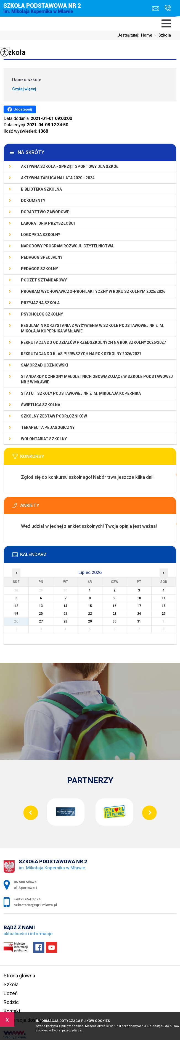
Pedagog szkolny (39, 269)
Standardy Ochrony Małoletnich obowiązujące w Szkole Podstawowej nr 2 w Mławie (97, 379)
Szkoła (161, 35)
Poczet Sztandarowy (44, 280)
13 (41, 606)
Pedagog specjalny (41, 257)
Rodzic (11, 1002)
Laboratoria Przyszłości (48, 223)
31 (139, 621)
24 (139, 614)
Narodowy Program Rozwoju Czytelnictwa (67, 246)
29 (90, 621)
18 (164, 606)
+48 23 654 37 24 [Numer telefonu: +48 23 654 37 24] (27, 899)
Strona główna (19, 975)
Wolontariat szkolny (44, 439)
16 (115, 606)
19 (16, 614)
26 (16, 621)
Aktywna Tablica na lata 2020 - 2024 (57, 178)
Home (146, 35)
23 (115, 614)
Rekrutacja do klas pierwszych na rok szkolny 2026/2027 (81, 354)
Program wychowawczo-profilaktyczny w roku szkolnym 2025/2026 (93, 291)
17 (139, 606)
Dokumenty (33, 200)
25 (164, 614)
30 (115, 621)
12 (16, 606)
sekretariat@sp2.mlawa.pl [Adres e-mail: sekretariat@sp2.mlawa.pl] (35, 905)
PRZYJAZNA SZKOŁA (40, 303)
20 (41, 614)
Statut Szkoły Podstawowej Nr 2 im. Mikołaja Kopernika (81, 393)
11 (164, 598)
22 (90, 614)
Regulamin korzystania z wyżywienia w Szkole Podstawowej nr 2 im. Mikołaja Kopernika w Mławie (92, 328)
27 (41, 621)
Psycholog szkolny (42, 314)
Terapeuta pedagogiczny (48, 427)
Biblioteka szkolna (41, 189)
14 (65, 606)
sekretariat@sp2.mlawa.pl (155, 8)
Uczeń (11, 993)
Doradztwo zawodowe (45, 212)
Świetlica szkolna (40, 405)
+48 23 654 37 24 (168, 8)
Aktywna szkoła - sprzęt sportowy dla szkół (69, 166)
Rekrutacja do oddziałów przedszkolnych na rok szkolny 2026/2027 (93, 342)
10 (139, 598)
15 (90, 606)
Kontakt (12, 1011)
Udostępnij (19, 109)
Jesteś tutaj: (129, 35)
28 (65, 621)
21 (65, 614)
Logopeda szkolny (40, 234)
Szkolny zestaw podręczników (54, 416)
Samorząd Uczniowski (44, 365)
